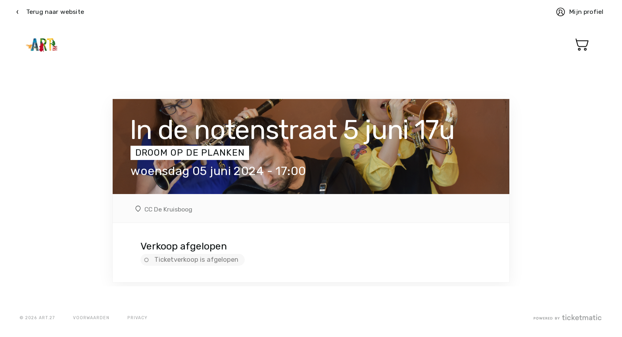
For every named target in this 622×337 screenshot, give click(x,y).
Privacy (137, 317)
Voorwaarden (91, 317)
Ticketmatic (42, 45)
